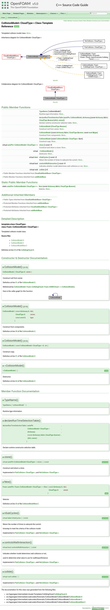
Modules (30, 13)
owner (51, 120)
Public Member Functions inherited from (31, 173)
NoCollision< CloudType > (49, 472)
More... (29, 33)
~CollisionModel (45, 151)
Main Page (6, 13)
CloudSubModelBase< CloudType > (48, 173)
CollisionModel (12, 17)
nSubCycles (43, 157)
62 (16, 381)
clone (41, 145)
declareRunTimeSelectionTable (51, 118)
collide (41, 170)
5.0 (36, 3)
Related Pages (18, 13)
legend (55, 80)
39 (16, 331)
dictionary (86, 118)
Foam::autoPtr (8, 487)
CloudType (43, 120)
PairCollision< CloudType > (25, 472)
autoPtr (67, 118)
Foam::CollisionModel (23, 487)
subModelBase (40, 177)
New (40, 186)
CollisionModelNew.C (19, 246)
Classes (54, 14)
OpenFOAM (21, 3)
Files (63, 14)
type (95, 133)
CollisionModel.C (17, 243)
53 (15, 250)
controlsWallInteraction (48, 163)
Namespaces (42, 14)
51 (16, 356)
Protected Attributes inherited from (29, 207)
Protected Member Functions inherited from (25, 203)
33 (16, 504)
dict (106, 118)
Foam (3, 17)
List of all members (103, 21)
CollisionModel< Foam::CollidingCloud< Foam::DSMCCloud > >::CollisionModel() (44, 287)
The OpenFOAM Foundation (24, 7)
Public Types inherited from (27, 200)
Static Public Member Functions (88, 21)
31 (16, 282)
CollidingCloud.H (27, 250)
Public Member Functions (71, 21)
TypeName (43, 111)
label (36, 157)
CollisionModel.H (17, 240)
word (90, 133)
